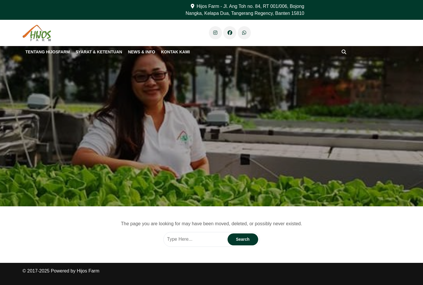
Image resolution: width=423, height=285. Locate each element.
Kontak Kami (175, 52)
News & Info (141, 52)
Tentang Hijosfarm (47, 52)
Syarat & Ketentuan (99, 52)
